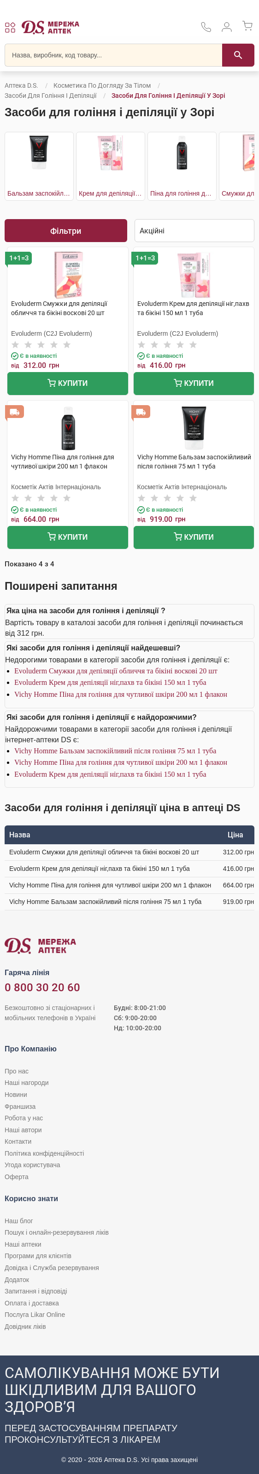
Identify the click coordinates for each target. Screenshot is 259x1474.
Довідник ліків (25, 1326)
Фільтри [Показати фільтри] (65, 231)
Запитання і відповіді (36, 1291)
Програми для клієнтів (38, 1255)
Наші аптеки (23, 1244)
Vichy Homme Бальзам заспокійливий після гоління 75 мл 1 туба (115, 751)
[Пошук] (238, 55)
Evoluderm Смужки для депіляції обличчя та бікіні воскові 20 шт (116, 671)
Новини (16, 1094)
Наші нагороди (26, 1082)
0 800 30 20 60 (42, 987)
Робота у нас (24, 1118)
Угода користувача (32, 1165)
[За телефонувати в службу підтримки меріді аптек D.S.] (206, 30)
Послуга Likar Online (35, 1314)
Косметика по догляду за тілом (102, 85)
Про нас (17, 1071)
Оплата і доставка (32, 1303)
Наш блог (19, 1221)
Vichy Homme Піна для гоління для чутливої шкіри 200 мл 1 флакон (120, 694)
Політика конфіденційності (44, 1153)
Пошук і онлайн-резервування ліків (57, 1232)
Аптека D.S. (21, 85)
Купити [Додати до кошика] (67, 384)
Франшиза (20, 1106)
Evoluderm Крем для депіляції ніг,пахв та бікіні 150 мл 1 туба (110, 682)
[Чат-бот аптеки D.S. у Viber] (129, 1414)
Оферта (17, 1176)
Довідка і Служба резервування (52, 1267)
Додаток (17, 1279)
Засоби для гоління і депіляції (50, 95)
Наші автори (23, 1130)
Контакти (18, 1141)
